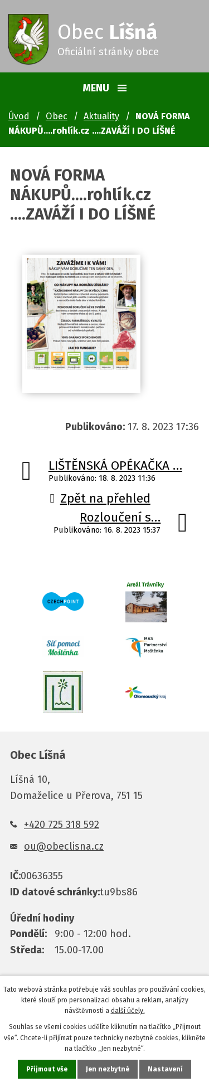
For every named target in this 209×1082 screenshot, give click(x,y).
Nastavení (165, 1069)
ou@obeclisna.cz (64, 846)
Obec (56, 116)
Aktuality (101, 116)
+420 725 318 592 (61, 824)
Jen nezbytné (107, 1069)
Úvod (19, 116)
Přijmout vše (46, 1069)
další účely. (128, 1011)
